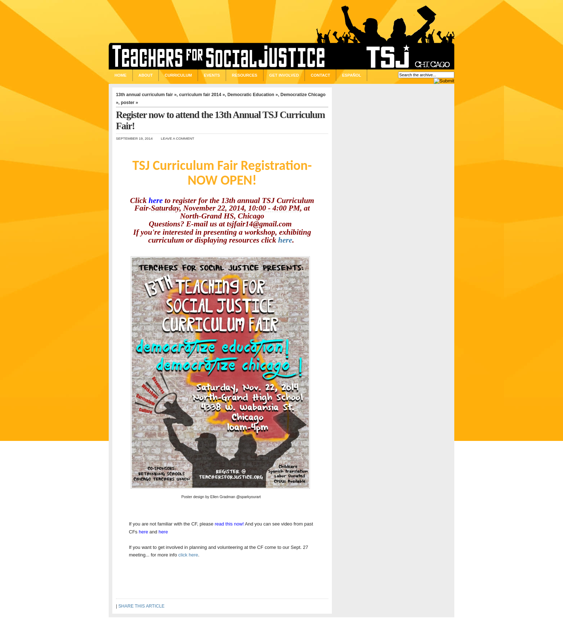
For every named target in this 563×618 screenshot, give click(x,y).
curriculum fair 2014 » (202, 94)
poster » (129, 102)
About (146, 75)
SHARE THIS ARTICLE (141, 606)
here (156, 200)
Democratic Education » (253, 94)
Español (351, 75)
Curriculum (178, 75)
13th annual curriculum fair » (146, 94)
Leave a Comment (177, 138)
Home (120, 75)
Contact (320, 75)
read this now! (229, 524)
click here (188, 555)
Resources (244, 75)
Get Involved (284, 75)
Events (212, 75)
